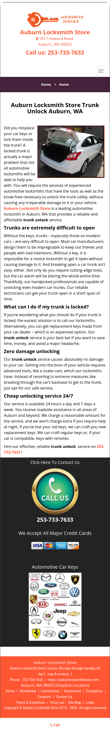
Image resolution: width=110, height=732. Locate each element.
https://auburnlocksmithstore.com (73, 680)
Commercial (50, 691)
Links (90, 702)
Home (46, 84)
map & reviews (58, 674)
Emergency (94, 691)
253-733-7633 (66, 52)
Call (55, 725)
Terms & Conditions (30, 702)
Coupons (44, 697)
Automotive (72, 691)
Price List (57, 702)
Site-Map (74, 702)
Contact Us (64, 697)
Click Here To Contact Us (55, 462)
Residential (28, 691)
